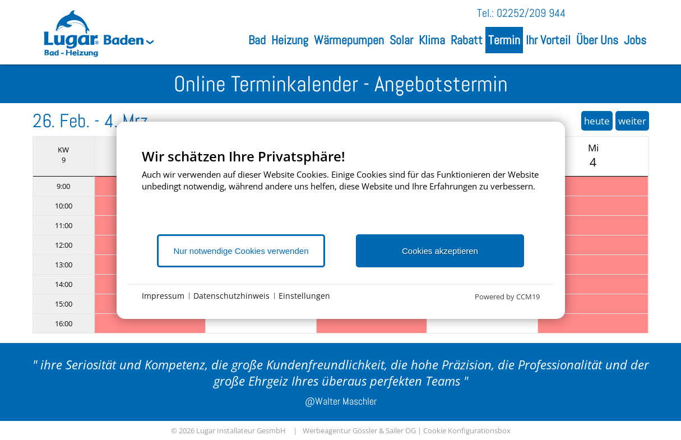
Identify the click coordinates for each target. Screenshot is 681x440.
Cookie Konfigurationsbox (467, 430)
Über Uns (597, 40)
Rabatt (467, 40)
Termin (504, 40)
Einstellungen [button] (304, 295)
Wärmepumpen (349, 40)
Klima (432, 40)
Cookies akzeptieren (440, 251)
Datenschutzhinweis (231, 295)
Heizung (289, 40)
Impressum (163, 295)
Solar (401, 40)
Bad (257, 40)
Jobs (635, 40)
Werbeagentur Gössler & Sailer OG (359, 430)
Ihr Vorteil (548, 40)
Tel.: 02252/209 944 (521, 13)
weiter (632, 120)
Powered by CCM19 (507, 296)
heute (597, 120)
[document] (341, 190)
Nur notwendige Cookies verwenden (241, 251)
